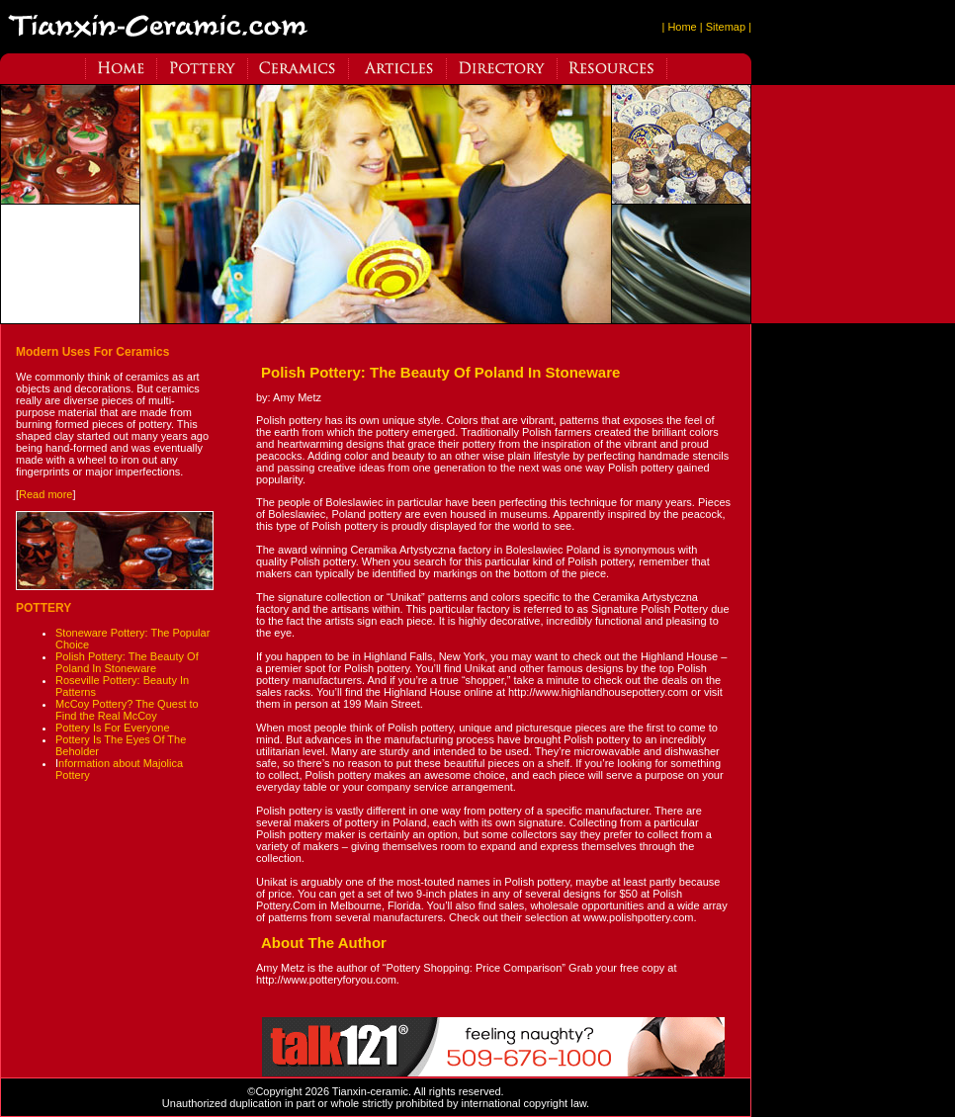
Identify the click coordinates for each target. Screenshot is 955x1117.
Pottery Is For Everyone (112, 727)
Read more (45, 494)
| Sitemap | (725, 27)
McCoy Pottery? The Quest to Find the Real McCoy (127, 710)
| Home (678, 27)
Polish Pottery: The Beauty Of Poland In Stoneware (127, 662)
